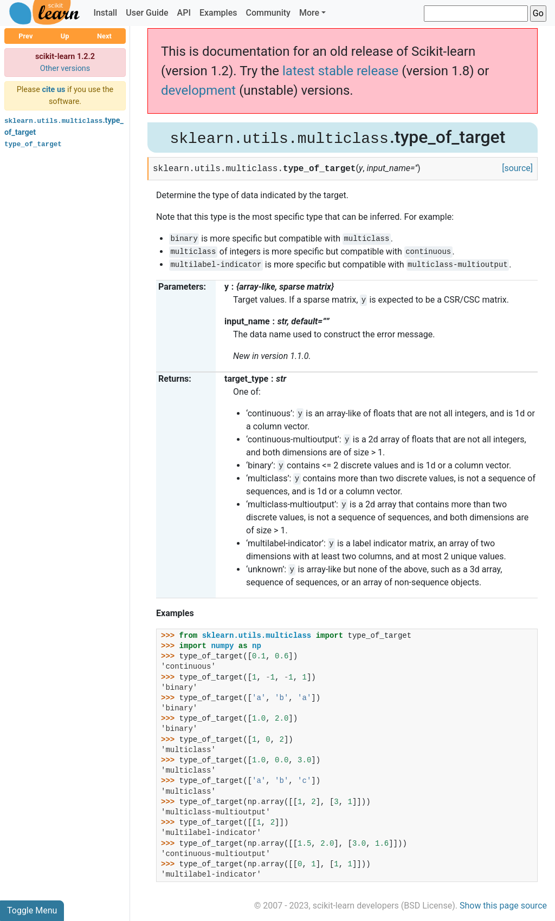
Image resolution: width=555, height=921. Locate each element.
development (198, 90)
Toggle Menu (32, 910)
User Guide (147, 13)
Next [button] (104, 36)
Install (105, 13)
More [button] (309, 13)
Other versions (65, 68)
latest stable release (340, 71)
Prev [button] (25, 36)
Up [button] (65, 36)
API (184, 13)
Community (268, 13)
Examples (218, 13)
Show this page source (503, 905)
